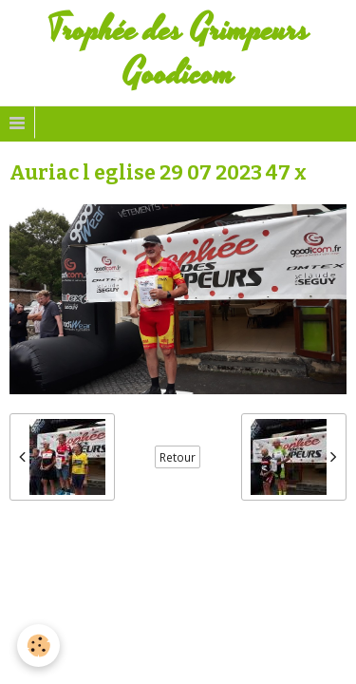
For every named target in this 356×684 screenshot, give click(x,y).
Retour (177, 457)
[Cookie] (38, 645)
